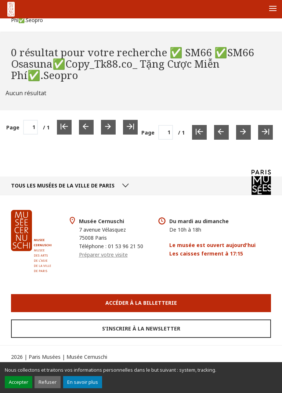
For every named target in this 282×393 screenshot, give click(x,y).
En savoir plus (82, 382)
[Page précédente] (221, 132)
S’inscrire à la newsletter (141, 328)
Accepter (18, 382)
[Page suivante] (243, 132)
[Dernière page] (265, 132)
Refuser (48, 382)
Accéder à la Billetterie (141, 302)
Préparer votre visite (103, 254)
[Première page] (199, 132)
